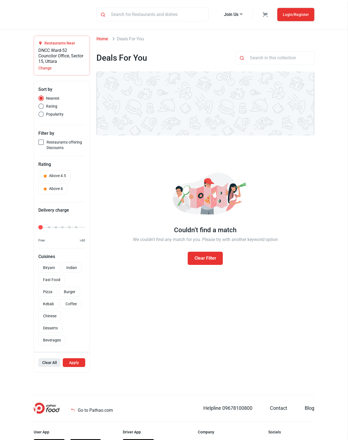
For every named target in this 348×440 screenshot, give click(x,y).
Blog (309, 409)
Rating (51, 107)
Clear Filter (205, 259)
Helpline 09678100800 (227, 409)
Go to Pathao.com (92, 411)
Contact (278, 409)
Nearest (52, 99)
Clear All (49, 363)
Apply (74, 363)
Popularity (55, 115)
